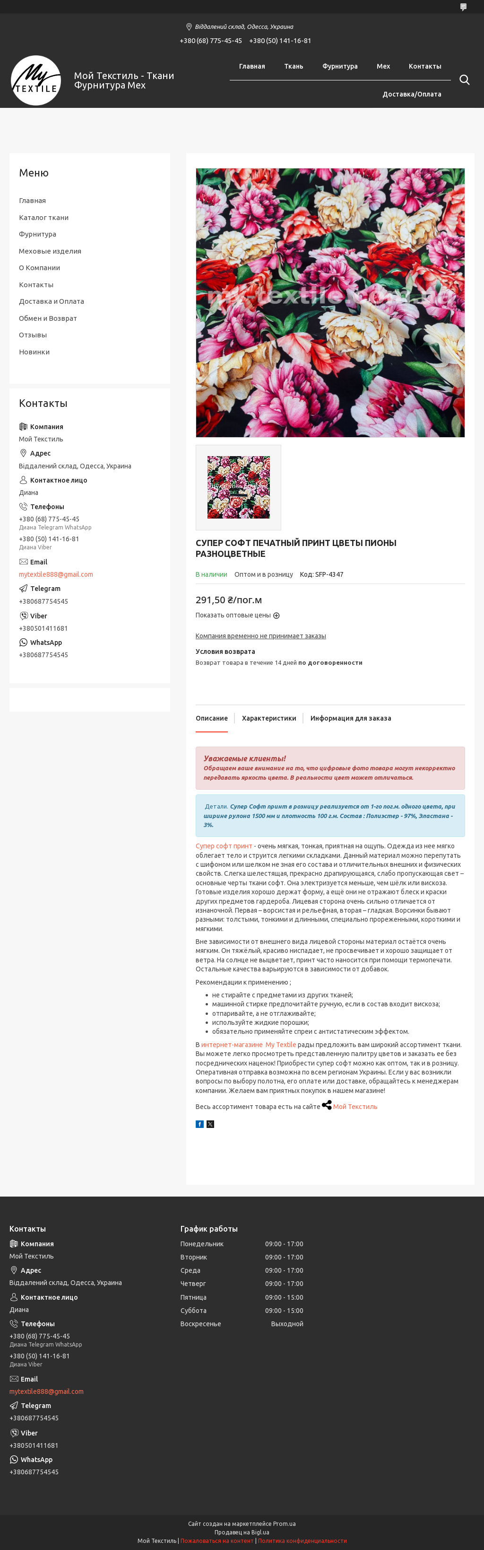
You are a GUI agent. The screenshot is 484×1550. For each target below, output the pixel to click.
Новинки (34, 352)
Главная (252, 66)
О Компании (39, 268)
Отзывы (33, 335)
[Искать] (463, 80)
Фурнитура (340, 66)
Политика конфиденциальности (302, 1541)
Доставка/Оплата (411, 94)
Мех (383, 66)
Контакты (425, 66)
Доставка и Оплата (51, 301)
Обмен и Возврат (48, 318)
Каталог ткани (44, 217)
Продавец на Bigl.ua (242, 1532)
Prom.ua (284, 1524)
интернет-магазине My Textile (248, 1044)
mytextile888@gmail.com (56, 574)
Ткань (293, 66)
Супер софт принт (224, 846)
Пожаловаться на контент (217, 1541)
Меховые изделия (50, 251)
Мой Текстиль (355, 1106)
